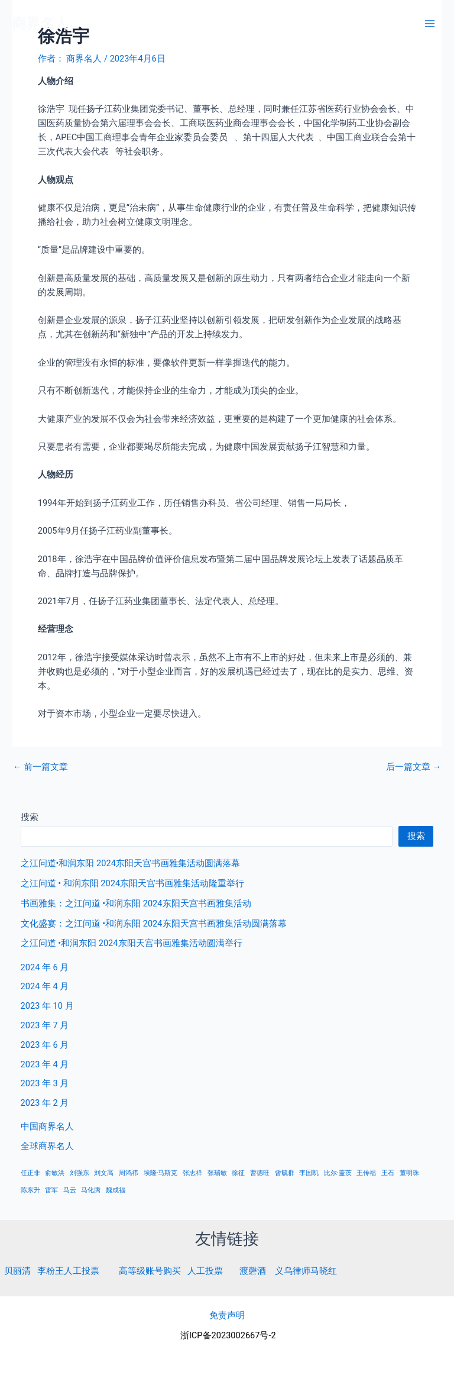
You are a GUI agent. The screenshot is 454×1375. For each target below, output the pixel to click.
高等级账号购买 (150, 1271)
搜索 (29, 817)
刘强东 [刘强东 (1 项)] (79, 1173)
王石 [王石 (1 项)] (387, 1173)
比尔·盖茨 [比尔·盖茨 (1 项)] (338, 1173)
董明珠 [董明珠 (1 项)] (409, 1173)
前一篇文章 (40, 767)
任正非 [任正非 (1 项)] (30, 1173)
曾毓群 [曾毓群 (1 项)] (284, 1173)
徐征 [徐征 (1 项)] (238, 1173)
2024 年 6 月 (45, 967)
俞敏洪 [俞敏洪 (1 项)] (54, 1173)
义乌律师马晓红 (306, 1271)
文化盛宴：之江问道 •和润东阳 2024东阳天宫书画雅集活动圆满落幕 (154, 923)
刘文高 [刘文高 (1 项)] (104, 1173)
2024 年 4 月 (45, 986)
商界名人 (40, 23)
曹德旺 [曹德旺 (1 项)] (260, 1173)
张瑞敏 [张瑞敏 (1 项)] (217, 1173)
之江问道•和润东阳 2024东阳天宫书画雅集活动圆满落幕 (130, 863)
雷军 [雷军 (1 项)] (51, 1190)
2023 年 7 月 (45, 1025)
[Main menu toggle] (429, 23)
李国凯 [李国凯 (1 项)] (309, 1173)
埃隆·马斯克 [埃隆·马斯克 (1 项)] (161, 1173)
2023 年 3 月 (45, 1083)
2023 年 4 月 (45, 1064)
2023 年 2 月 (45, 1103)
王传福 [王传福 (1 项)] (366, 1173)
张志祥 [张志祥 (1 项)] (192, 1173)
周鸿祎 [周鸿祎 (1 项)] (128, 1173)
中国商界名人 (47, 1126)
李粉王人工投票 (68, 1271)
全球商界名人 (47, 1146)
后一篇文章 (413, 767)
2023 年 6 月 (45, 1045)
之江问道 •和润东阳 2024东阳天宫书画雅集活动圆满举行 (131, 943)
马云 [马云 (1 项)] (69, 1190)
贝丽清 (17, 1271)
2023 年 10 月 (47, 1005)
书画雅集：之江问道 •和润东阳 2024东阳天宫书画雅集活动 (136, 903)
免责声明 (227, 1315)
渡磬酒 (252, 1271)
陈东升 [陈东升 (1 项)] (30, 1190)
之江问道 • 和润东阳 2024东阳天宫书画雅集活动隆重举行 (133, 883)
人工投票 (205, 1271)
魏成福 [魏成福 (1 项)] (115, 1190)
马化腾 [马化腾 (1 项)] (90, 1190)
